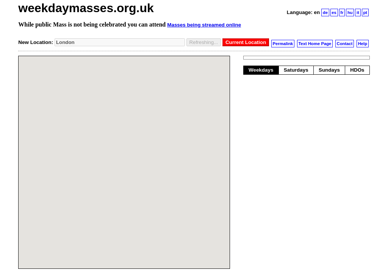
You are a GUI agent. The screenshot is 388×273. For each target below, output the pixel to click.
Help (362, 43)
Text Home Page (315, 43)
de (325, 12)
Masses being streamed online (204, 25)
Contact (345, 43)
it (358, 12)
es (334, 12)
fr (341, 12)
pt (365, 12)
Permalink (283, 43)
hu (350, 12)
